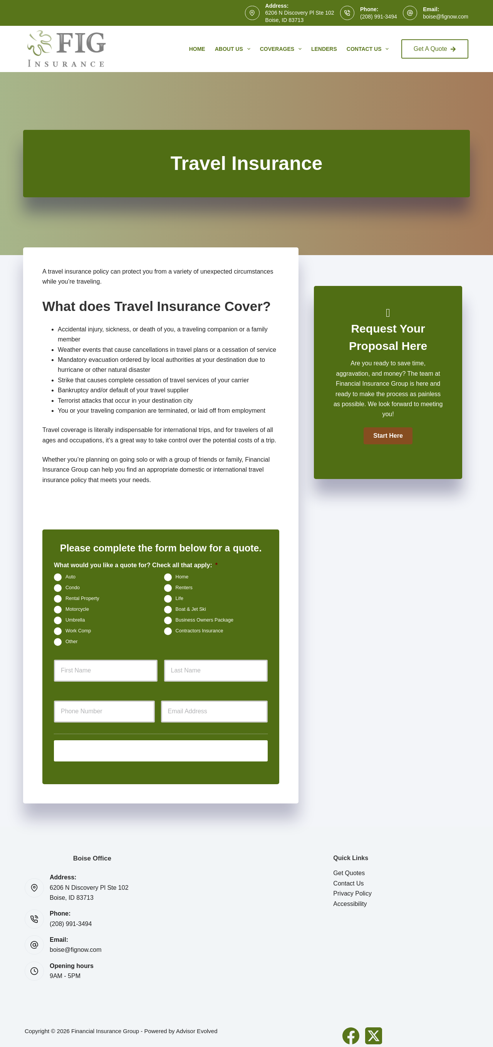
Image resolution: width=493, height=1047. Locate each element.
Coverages (282, 49)
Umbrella (75, 620)
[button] (388, 435)
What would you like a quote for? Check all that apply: (136, 565)
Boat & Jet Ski (191, 609)
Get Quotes (349, 866)
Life (179, 598)
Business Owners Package (205, 620)
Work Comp (78, 631)
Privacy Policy (352, 887)
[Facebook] (350, 1028)
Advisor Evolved (197, 1024)
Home (197, 49)
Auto (70, 577)
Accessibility (350, 897)
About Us (234, 49)
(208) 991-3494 (378, 16)
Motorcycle (77, 609)
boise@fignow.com (445, 16)
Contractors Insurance (199, 631)
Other (71, 641)
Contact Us (369, 49)
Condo (72, 587)
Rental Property (82, 598)
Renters (184, 587)
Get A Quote (435, 48)
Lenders (324, 49)
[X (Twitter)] (373, 1028)
